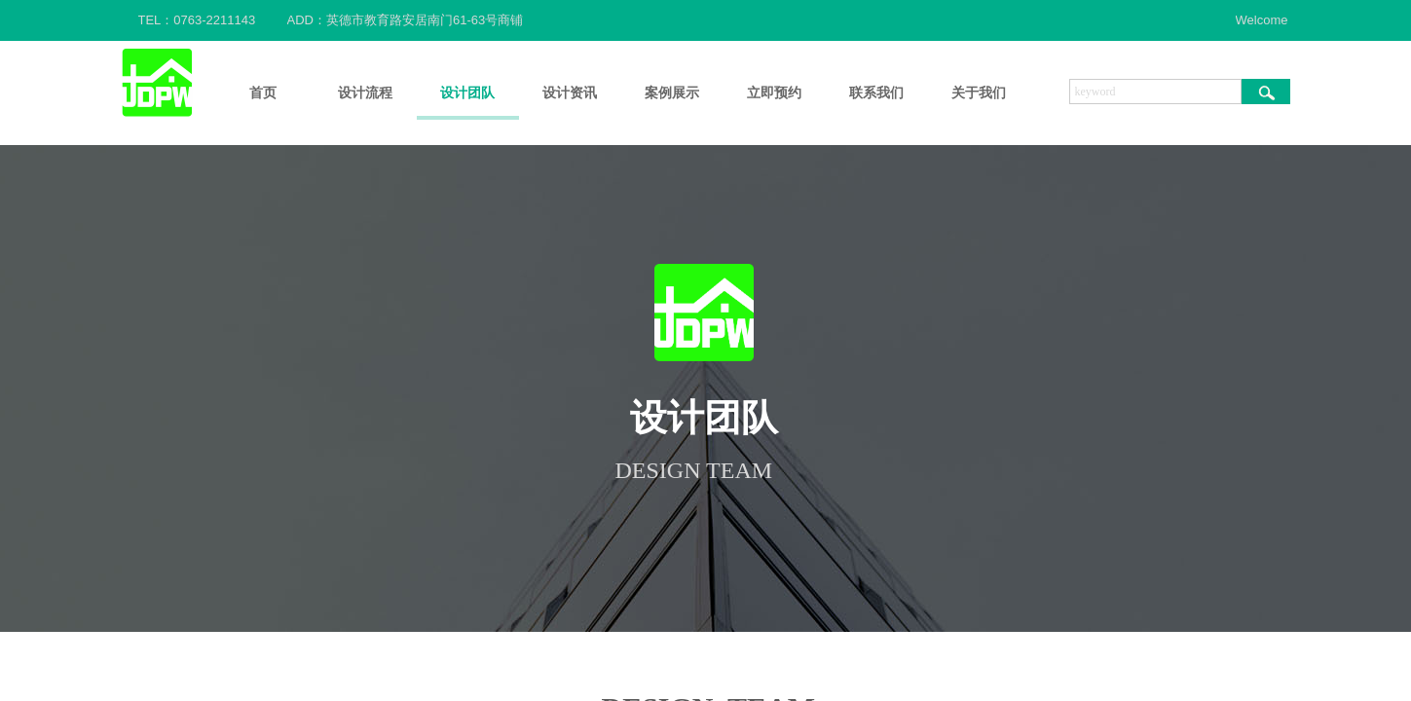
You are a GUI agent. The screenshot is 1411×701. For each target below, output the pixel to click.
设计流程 (365, 93)
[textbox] (1155, 91)
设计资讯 (569, 93)
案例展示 (672, 93)
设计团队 (467, 93)
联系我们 (876, 93)
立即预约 (774, 93)
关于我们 (978, 93)
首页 (263, 93)
